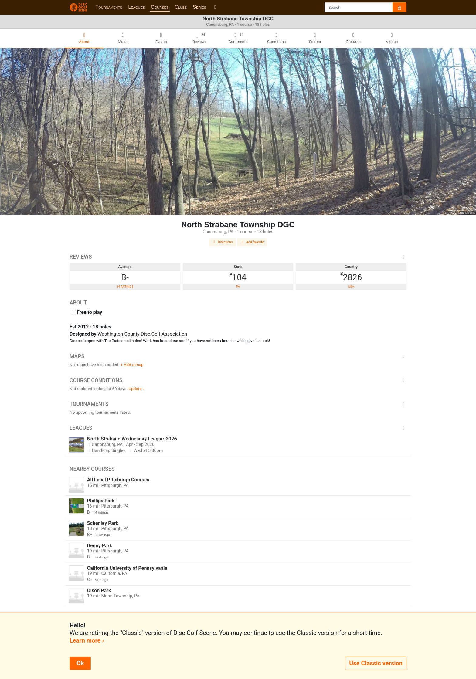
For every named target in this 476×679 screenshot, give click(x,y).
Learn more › (87, 640)
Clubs (181, 7)
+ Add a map (132, 364)
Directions (222, 242)
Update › (136, 388)
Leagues (136, 7)
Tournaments (108, 7)
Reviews (238, 257)
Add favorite (252, 242)
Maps (238, 356)
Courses (159, 7)
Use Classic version (376, 663)
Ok (80, 663)
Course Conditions (238, 380)
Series (199, 7)
